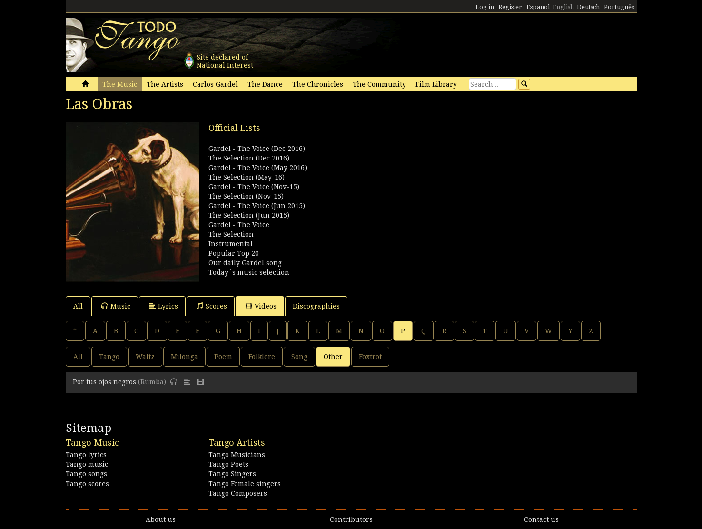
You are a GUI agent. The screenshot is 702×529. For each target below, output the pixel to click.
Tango (109, 356)
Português (619, 6)
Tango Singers (232, 474)
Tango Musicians (236, 455)
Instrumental (230, 244)
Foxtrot (370, 356)
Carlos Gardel (215, 84)
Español (538, 6)
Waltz (145, 356)
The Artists (165, 84)
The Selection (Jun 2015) (248, 215)
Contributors (351, 519)
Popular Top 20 (233, 253)
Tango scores (87, 484)
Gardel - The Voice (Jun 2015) (256, 206)
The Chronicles (317, 84)
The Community (379, 84)
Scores (212, 306)
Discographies (316, 306)
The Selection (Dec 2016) (248, 158)
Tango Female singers (244, 484)
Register (510, 6)
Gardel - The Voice (238, 225)
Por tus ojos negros (104, 382)
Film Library (436, 84)
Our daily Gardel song (245, 263)
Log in (484, 6)
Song (299, 356)
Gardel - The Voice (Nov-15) (253, 186)
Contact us (541, 519)
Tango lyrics (86, 455)
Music (115, 306)
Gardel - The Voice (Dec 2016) (256, 148)
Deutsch (588, 6)
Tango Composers (237, 493)
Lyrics (163, 306)
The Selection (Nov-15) (246, 196)
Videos (261, 306)
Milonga (184, 356)
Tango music (87, 464)
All (78, 306)
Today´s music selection (248, 272)
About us (161, 519)
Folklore (261, 356)
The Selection (231, 234)
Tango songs (86, 474)
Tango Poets (228, 464)
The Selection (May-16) (246, 177)
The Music (119, 84)
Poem (223, 356)
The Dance (265, 84)
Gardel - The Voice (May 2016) (257, 167)
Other (333, 356)
